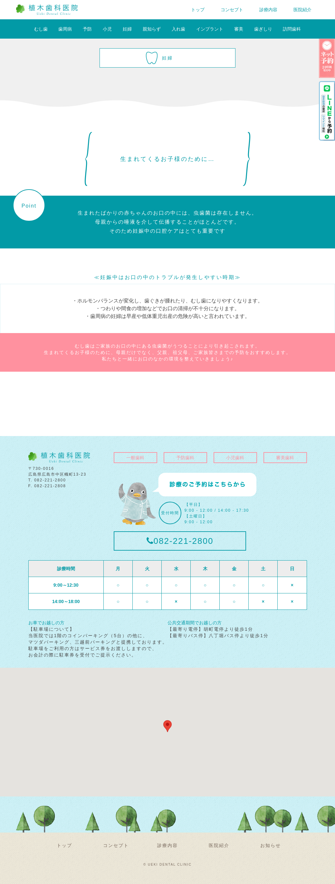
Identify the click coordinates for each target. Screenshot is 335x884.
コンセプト (232, 9)
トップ (198, 9)
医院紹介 (302, 9)
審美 (238, 29)
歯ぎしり (263, 29)
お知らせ (270, 845)
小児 (107, 29)
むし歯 (41, 29)
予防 (87, 29)
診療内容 (268, 9)
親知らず (152, 29)
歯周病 (65, 29)
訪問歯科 (292, 29)
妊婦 (127, 29)
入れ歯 (178, 29)
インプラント (209, 29)
